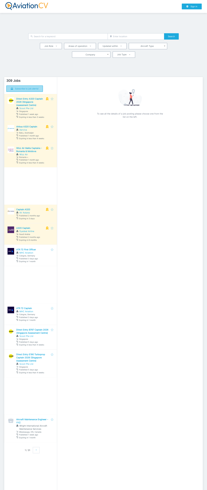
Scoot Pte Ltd (26, 108)
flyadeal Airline (26, 231)
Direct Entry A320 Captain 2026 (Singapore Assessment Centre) (29, 101)
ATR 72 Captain (24, 308)
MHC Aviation (26, 252)
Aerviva (23, 129)
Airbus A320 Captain (26, 126)
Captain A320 (23, 209)
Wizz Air (23, 154)
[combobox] (68, 36)
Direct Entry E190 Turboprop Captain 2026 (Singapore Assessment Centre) (30, 357)
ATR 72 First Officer (26, 249)
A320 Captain (23, 228)
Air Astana (24, 212)
